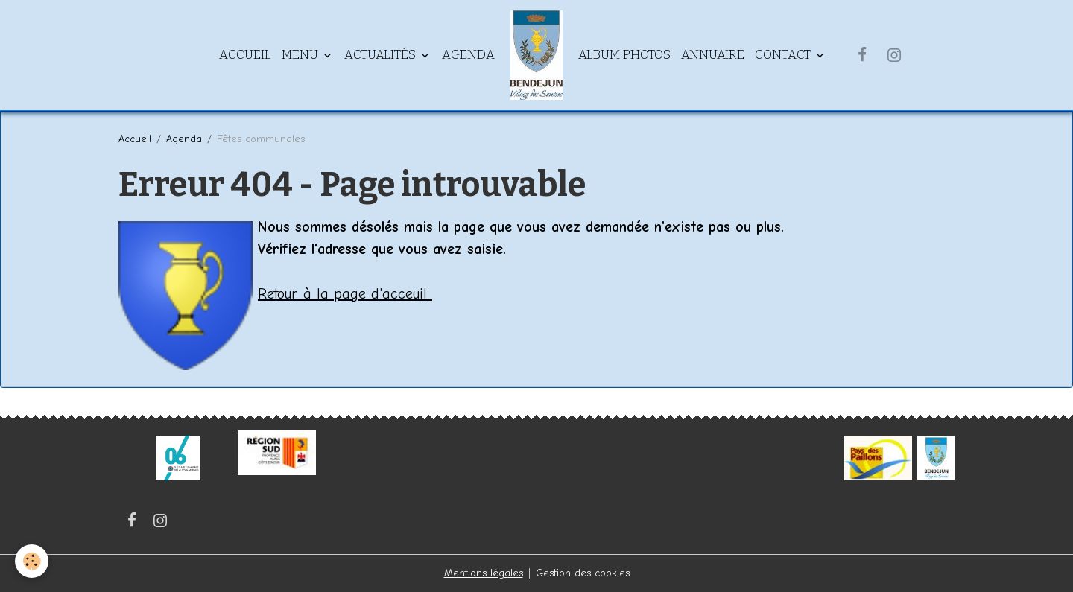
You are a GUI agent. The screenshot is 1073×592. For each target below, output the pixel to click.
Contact (784, 54)
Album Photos (624, 54)
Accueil (245, 54)
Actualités (381, 54)
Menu (301, 54)
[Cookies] (31, 561)
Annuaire (712, 54)
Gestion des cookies (583, 573)
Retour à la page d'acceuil (345, 293)
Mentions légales (483, 573)
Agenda (468, 54)
